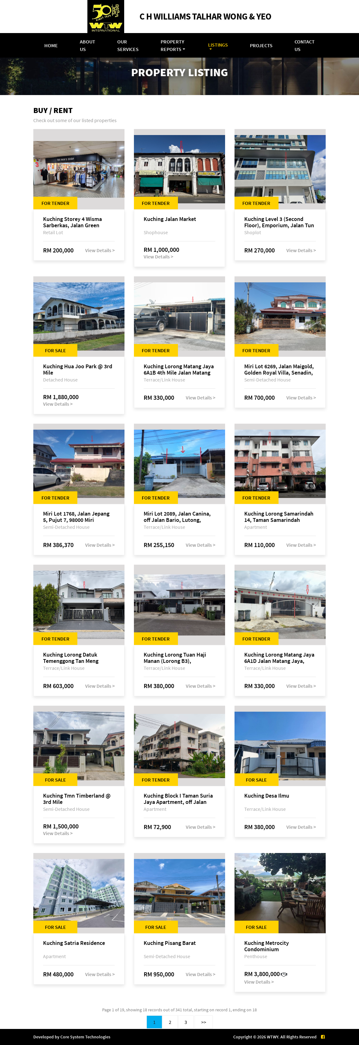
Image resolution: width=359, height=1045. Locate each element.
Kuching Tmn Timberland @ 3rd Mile (77, 799)
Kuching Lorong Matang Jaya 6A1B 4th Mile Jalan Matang (179, 369)
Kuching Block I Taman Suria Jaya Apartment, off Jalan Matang (178, 799)
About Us (87, 45)
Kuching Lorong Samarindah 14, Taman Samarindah (278, 517)
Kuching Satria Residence (74, 943)
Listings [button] (218, 45)
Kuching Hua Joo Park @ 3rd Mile (77, 369)
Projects (261, 45)
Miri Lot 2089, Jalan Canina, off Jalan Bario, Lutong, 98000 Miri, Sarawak (177, 517)
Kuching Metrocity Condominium (266, 946)
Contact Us (305, 45)
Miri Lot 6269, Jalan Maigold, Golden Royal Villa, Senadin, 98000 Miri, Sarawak (279, 369)
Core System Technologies (85, 1037)
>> (203, 1022)
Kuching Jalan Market (170, 219)
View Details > (100, 250)
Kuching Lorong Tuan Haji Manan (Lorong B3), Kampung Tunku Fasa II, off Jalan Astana (176, 658)
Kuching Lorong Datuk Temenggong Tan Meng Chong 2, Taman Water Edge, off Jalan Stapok (77, 658)
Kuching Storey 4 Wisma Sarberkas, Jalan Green (72, 222)
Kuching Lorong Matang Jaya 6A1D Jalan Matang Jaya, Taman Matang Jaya (279, 658)
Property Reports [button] (172, 45)
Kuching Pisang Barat (170, 943)
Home (51, 45)
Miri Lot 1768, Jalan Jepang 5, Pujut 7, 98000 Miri (76, 517)
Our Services (128, 45)
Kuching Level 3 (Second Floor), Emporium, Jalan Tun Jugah (279, 222)
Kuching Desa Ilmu (266, 796)
